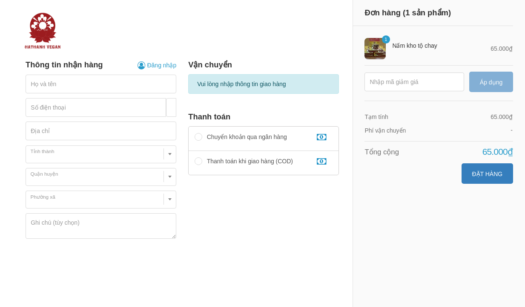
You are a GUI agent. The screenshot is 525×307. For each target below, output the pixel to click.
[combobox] (101, 154)
